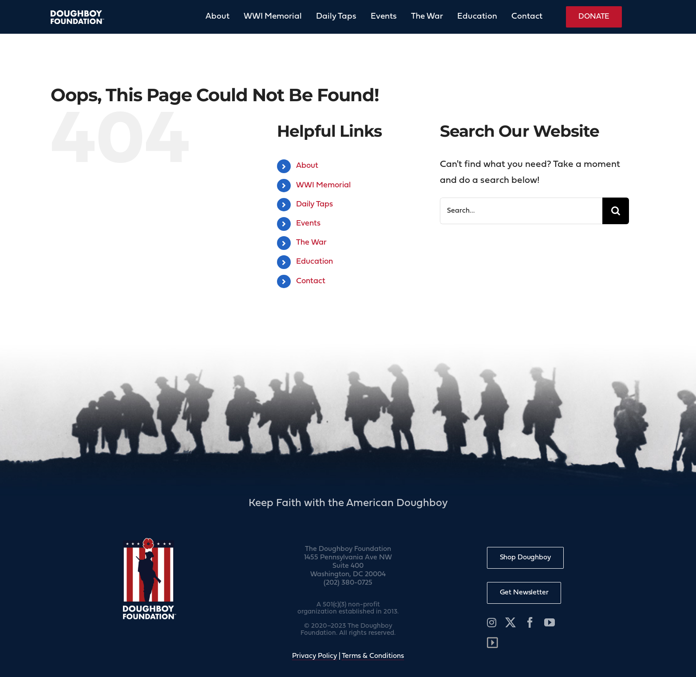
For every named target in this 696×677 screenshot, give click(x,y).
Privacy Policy (314, 656)
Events (308, 223)
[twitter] (510, 622)
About (307, 166)
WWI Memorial (323, 185)
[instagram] (491, 622)
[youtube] (549, 622)
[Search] (615, 211)
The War (311, 242)
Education (314, 261)
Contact (310, 281)
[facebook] (530, 622)
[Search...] (521, 211)
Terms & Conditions (373, 656)
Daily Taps (314, 204)
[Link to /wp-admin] (492, 643)
